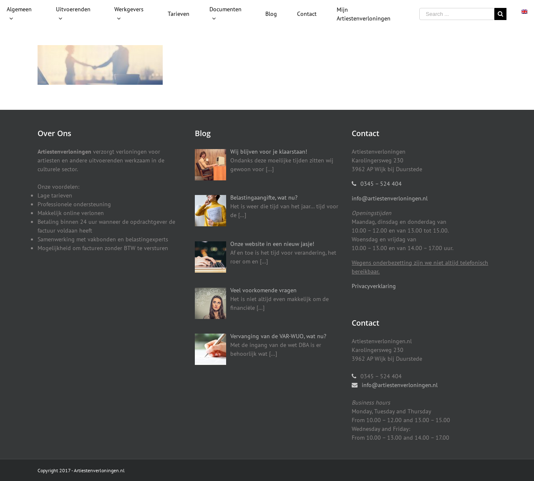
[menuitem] (75, 14)
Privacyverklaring (374, 286)
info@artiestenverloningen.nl (390, 198)
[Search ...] (456, 14)
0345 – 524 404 (381, 183)
